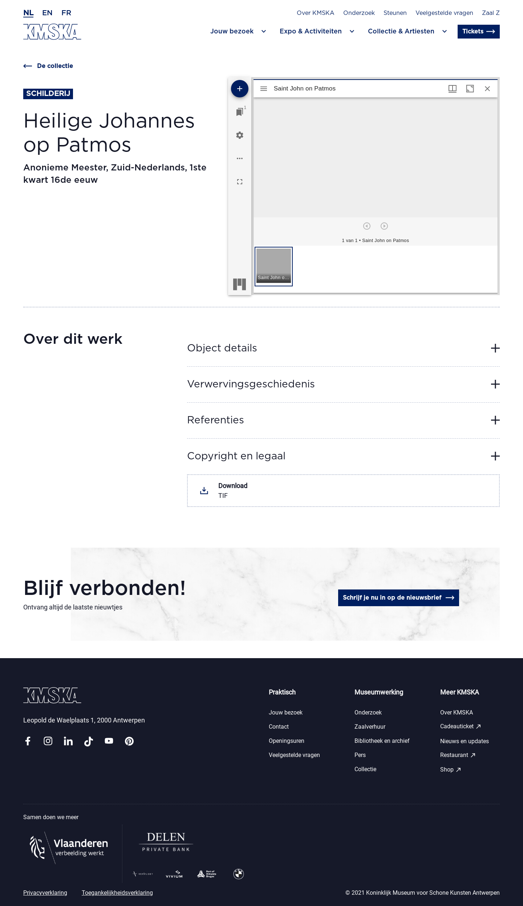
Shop (451, 770)
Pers (360, 755)
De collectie (48, 66)
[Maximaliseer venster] (470, 88)
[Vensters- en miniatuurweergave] (452, 88)
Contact (279, 726)
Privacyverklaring (45, 892)
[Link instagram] (48, 741)
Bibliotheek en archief (382, 740)
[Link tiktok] (88, 741)
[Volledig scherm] (239, 181)
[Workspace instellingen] (239, 135)
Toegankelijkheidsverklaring (117, 892)
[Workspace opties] (239, 158)
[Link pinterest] (129, 741)
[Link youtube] (109, 741)
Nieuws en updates (464, 741)
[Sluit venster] (487, 88)
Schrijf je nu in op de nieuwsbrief (398, 597)
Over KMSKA (316, 13)
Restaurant (458, 755)
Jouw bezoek (286, 712)
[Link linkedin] (68, 741)
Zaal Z (491, 13)
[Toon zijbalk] (263, 88)
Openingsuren (286, 740)
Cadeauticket (461, 726)
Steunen (395, 13)
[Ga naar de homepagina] (52, 32)
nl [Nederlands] (28, 13)
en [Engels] (47, 13)
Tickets (478, 31)
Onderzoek (359, 13)
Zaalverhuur (369, 726)
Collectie (365, 769)
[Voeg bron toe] (239, 88)
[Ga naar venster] (239, 112)
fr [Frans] (66, 13)
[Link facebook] (27, 741)
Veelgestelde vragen (444, 13)
